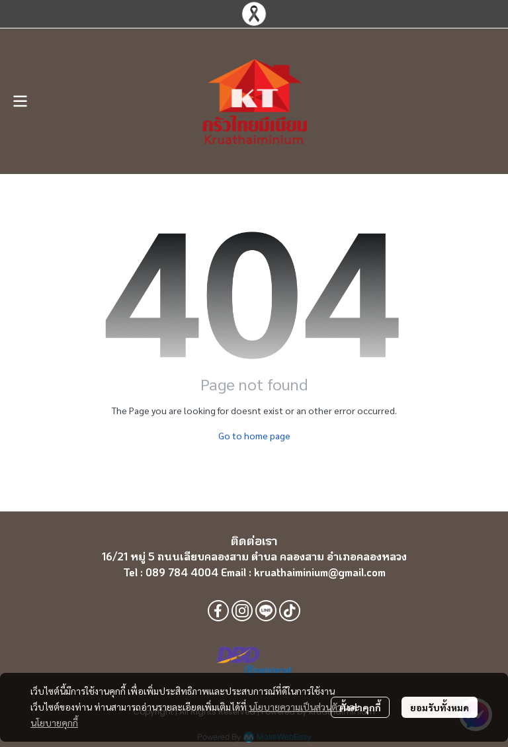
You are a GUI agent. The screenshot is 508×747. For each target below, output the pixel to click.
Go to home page (254, 435)
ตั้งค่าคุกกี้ (360, 707)
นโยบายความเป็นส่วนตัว (295, 707)
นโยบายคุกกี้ (54, 722)
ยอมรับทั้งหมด (439, 707)
